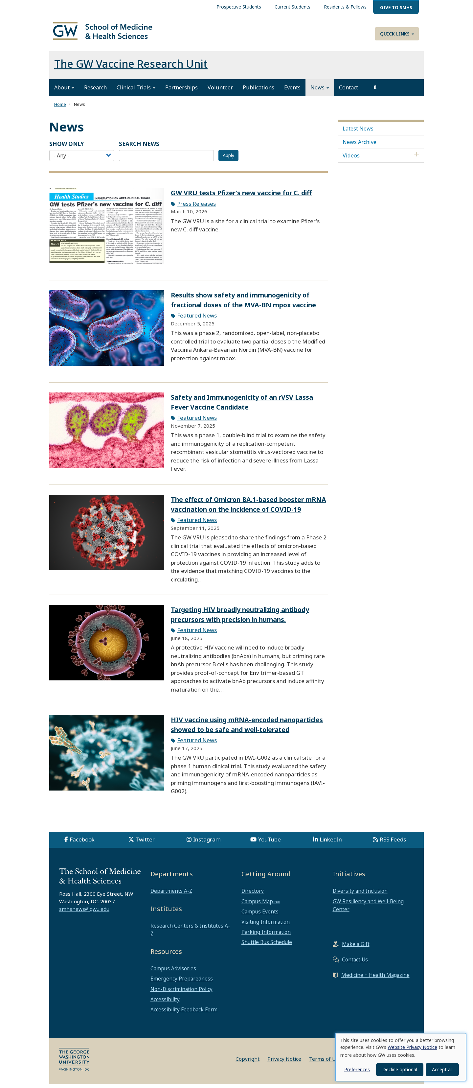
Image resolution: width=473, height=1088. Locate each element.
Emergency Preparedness (181, 982)
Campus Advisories (173, 972)
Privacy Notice (284, 1062)
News (319, 91)
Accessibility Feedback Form (183, 1013)
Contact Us (355, 963)
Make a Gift (356, 947)
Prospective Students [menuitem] (238, 7)
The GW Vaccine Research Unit (131, 67)
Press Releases (196, 207)
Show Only (66, 147)
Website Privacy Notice (412, 1047)
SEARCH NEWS (139, 147)
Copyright (247, 1062)
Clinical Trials (136, 91)
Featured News (197, 319)
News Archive (359, 145)
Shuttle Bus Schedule (266, 946)
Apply (228, 159)
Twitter (145, 843)
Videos (351, 159)
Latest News (358, 132)
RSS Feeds (393, 843)
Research (95, 91)
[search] (375, 91)
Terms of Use (325, 1062)
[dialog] (400, 1057)
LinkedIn (331, 843)
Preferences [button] (357, 1069)
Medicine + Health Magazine (375, 978)
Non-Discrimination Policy (181, 992)
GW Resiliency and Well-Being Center (368, 909)
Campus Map (257, 905)
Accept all (442, 1069)
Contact (348, 91)
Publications (258, 91)
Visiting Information (265, 925)
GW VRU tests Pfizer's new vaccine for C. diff (241, 196)
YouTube (269, 843)
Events (292, 91)
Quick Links (397, 34)
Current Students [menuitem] (292, 7)
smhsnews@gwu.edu (84, 912)
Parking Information (266, 936)
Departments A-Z (171, 894)
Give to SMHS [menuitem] (396, 7)
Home (60, 108)
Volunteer (220, 91)
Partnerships (181, 91)
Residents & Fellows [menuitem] (345, 7)
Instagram (207, 843)
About (64, 91)
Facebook (82, 843)
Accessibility (165, 1003)
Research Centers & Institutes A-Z (190, 933)
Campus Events (260, 915)
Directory (252, 894)
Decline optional (399, 1069)
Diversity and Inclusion (360, 894)
